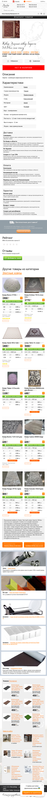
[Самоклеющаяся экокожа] (23, 659)
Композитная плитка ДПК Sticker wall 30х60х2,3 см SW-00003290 (17, 702)
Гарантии (8, 190)
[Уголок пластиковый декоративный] (23, 584)
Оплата (7, 165)
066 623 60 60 (33, 7)
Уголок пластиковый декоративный (17, 592)
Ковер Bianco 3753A (9, 295)
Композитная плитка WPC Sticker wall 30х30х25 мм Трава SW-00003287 (38, 717)
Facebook (6, 790)
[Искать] (43, 10)
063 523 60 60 (21, 7)
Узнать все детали (23, 231)
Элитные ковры (12, 273)
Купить (6, 320)
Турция (26, 91)
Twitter (11, 790)
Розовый (26, 107)
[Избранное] (38, 13)
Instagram (17, 790)
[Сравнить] (41, 13)
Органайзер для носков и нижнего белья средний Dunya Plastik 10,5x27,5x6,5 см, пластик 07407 (21, 643)
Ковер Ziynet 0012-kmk (10, 343)
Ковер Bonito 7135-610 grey (12, 437)
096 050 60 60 (33, 5)
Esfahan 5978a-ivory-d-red (34, 546)
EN (43, 1)
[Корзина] (44, 13)
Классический (28, 99)
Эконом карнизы (11, 568)
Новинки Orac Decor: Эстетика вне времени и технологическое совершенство (16, 738)
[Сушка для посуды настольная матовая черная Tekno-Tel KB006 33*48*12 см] (23, 608)
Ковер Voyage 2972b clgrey (11, 489)
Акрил (26, 103)
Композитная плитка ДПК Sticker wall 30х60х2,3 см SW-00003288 (17, 716)
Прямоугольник (28, 95)
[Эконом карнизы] (23, 559)
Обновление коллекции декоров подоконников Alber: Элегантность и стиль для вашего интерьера (16, 772)
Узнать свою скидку (13, 301)
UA (41, 1)
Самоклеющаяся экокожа (16, 668)
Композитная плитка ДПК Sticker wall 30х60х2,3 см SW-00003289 (38, 702)
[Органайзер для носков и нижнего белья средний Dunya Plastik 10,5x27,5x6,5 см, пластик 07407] (23, 634)
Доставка (8, 132)
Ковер (26, 87)
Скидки (28, 1)
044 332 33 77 (21, 5)
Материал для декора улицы (15, 692)
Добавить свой (13, 258)
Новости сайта (7, 731)
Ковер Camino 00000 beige (34, 437)
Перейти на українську (32, 793)
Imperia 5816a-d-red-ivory (12, 546)
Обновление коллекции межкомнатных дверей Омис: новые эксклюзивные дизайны (37, 755)
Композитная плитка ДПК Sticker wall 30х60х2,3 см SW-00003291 (38, 687)
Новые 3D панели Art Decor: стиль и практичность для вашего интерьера (17, 753)
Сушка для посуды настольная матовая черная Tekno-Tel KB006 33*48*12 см (23, 617)
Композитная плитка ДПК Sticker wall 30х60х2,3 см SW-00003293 (17, 687)
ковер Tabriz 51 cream (32, 343)
